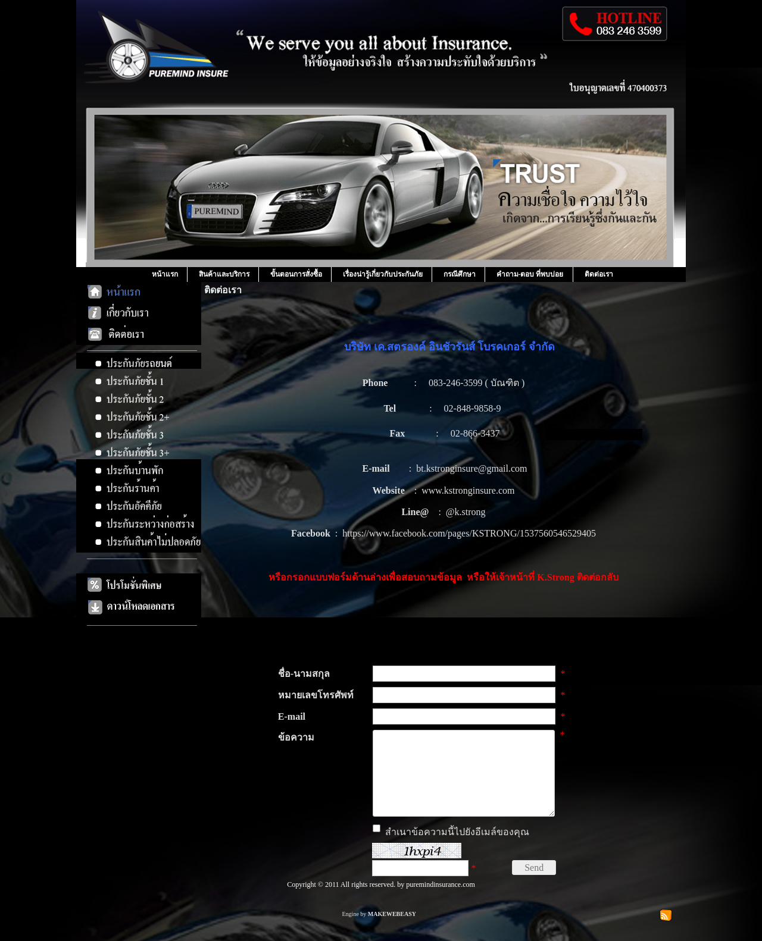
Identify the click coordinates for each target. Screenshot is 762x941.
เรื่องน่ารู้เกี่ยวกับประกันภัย (383, 274)
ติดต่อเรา (599, 274)
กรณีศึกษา (460, 274)
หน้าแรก (165, 274)
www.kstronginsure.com (467, 490)
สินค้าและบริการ (224, 274)
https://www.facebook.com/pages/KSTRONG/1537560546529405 (469, 533)
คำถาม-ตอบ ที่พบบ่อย (530, 274)
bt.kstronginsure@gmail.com (471, 468)
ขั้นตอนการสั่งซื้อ (296, 274)
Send (534, 885)
